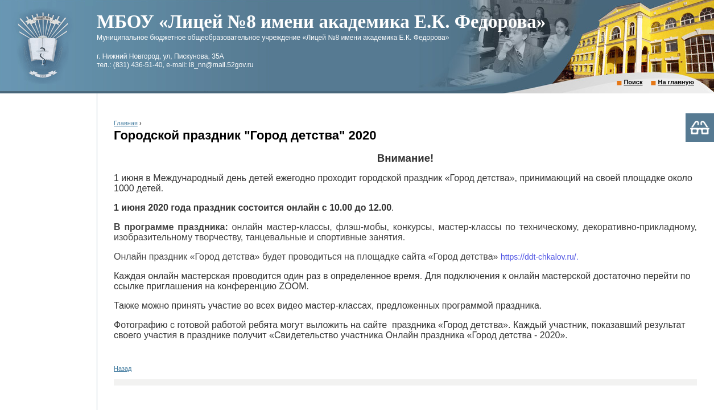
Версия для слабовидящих (700, 127)
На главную (676, 82)
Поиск (633, 82)
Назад (123, 368)
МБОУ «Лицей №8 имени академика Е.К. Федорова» (321, 21)
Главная (126, 123)
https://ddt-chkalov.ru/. (540, 256)
